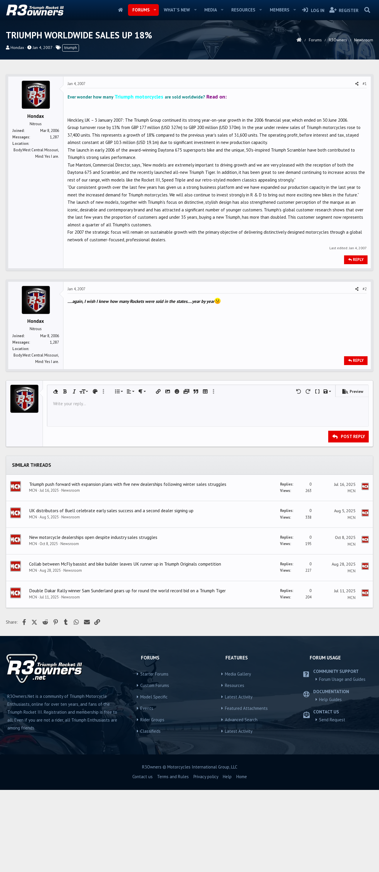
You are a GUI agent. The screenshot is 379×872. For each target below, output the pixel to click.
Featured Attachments (246, 790)
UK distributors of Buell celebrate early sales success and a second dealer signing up (111, 593)
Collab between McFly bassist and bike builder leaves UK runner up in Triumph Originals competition (125, 646)
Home (120, 10)
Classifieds (150, 813)
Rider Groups (152, 802)
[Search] (367, 10)
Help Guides (330, 781)
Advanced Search (241, 802)
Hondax (17, 47)
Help (227, 858)
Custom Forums (154, 767)
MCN (33, 572)
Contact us (142, 858)
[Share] (357, 166)
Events (146, 790)
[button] (155, 10)
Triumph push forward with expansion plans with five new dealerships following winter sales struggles (127, 566)
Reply (358, 341)
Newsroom (70, 572)
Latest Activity (238, 779)
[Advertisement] (190, 112)
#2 (365, 371)
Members (279, 10)
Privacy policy (205, 858)
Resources (243, 10)
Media (210, 10)
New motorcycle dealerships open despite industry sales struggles (93, 619)
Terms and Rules (173, 858)
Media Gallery (238, 756)
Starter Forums (154, 756)
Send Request (332, 802)
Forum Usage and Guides (342, 761)
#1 (365, 165)
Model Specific (154, 779)
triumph (70, 47)
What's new (177, 10)
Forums (141, 10)
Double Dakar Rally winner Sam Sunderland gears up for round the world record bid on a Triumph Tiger (127, 673)
